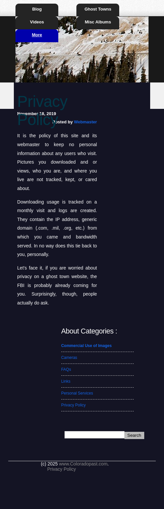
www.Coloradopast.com (83, 463)
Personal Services (77, 393)
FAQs (66, 369)
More (37, 34)
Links (65, 381)
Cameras (69, 357)
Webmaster (85, 121)
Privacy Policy (73, 405)
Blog (37, 9)
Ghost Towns (98, 9)
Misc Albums (98, 21)
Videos (37, 21)
